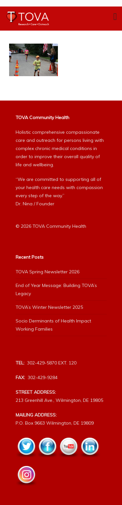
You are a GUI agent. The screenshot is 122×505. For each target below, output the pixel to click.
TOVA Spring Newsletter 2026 (47, 272)
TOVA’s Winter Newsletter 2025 (49, 307)
